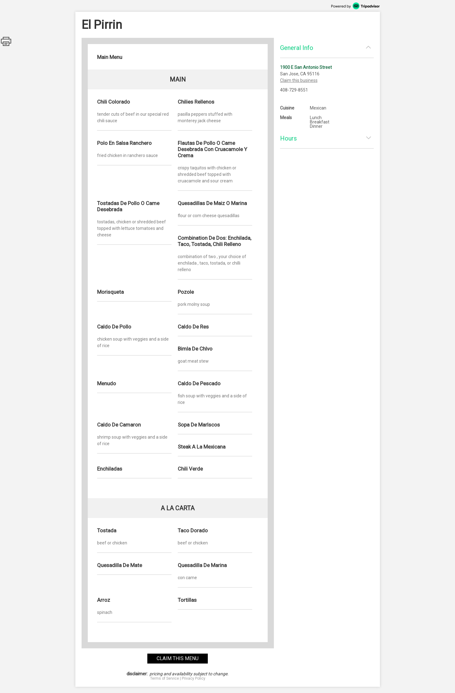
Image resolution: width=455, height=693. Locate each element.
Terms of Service (164, 678)
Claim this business (299, 80)
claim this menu (178, 658)
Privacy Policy (193, 678)
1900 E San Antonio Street (306, 67)
